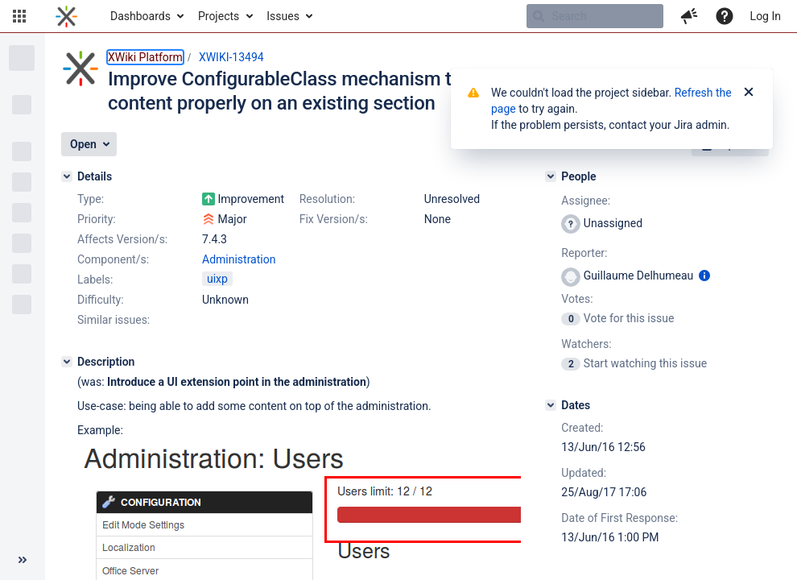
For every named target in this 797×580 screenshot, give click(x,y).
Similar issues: (113, 319)
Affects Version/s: (122, 239)
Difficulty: (100, 299)
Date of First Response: (619, 518)
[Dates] (550, 405)
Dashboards (140, 16)
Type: (90, 199)
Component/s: (113, 259)
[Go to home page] (66, 16)
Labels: (95, 279)
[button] (19, 16)
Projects (218, 16)
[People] (550, 176)
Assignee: (585, 200)
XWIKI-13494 (231, 57)
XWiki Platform (145, 57)
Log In (765, 16)
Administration (238, 259)
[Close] (749, 93)
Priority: (96, 219)
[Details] (66, 176)
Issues (282, 16)
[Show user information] (704, 275)
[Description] (66, 361)
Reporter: (584, 252)
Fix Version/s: (333, 219)
